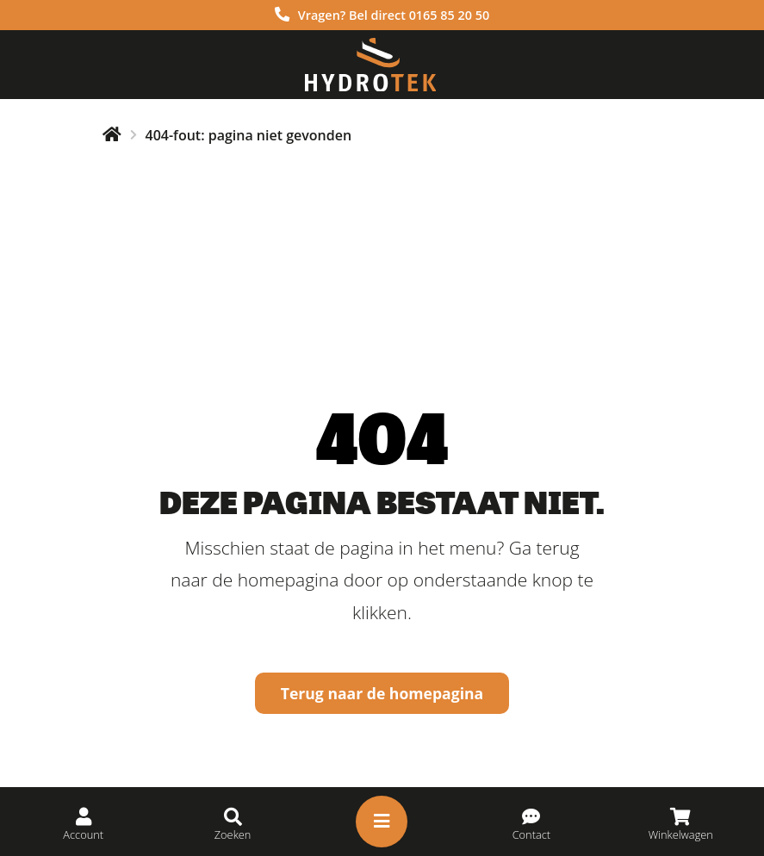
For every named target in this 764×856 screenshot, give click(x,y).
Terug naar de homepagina (382, 693)
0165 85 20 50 (449, 15)
